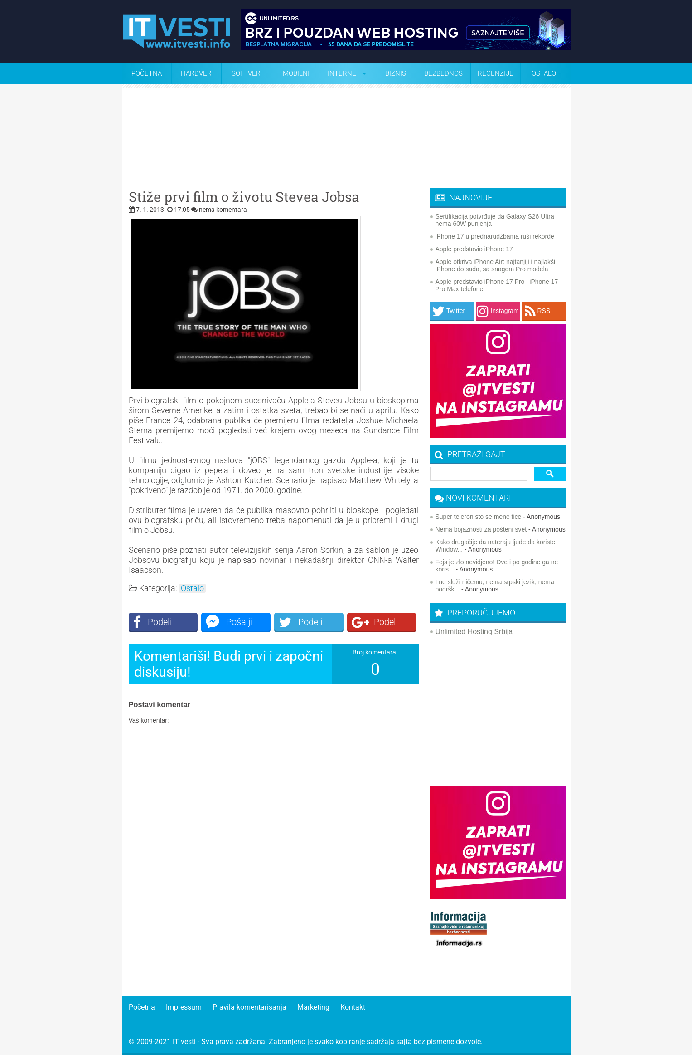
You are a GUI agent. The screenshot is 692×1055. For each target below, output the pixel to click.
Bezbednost (445, 73)
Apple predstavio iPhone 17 (474, 249)
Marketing (313, 1007)
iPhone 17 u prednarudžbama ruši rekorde (495, 236)
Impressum (184, 1007)
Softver (246, 73)
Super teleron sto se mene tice (479, 516)
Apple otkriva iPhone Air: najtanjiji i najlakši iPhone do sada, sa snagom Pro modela (496, 265)
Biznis (395, 73)
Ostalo (192, 588)
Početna (146, 73)
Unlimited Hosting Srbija (474, 631)
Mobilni (296, 73)
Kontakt (352, 1007)
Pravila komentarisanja (249, 1007)
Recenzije (495, 73)
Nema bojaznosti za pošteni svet (481, 529)
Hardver (196, 73)
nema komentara (223, 209)
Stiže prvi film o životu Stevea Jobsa (244, 197)
